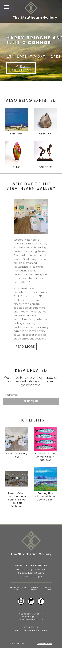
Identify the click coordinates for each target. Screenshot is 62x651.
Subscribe (31, 401)
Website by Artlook (44, 643)
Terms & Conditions (47, 589)
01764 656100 (31, 627)
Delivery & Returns (14, 589)
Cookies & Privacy (34, 589)
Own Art (24, 589)
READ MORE (25, 346)
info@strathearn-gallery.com (31, 630)
